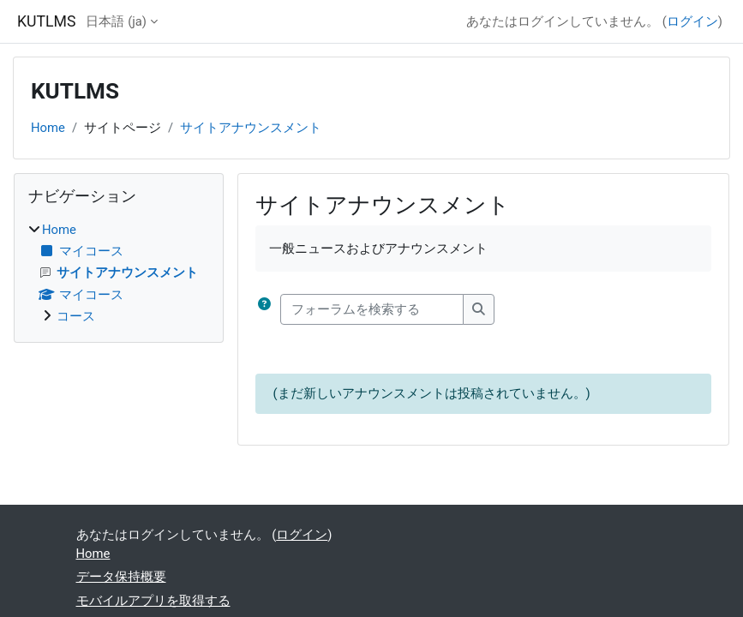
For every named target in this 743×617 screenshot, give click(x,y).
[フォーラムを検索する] (372, 309)
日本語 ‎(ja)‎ (116, 21)
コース (76, 316)
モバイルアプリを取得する (153, 600)
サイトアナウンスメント (250, 127)
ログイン (692, 21)
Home (48, 127)
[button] (264, 309)
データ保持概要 (121, 576)
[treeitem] (118, 273)
